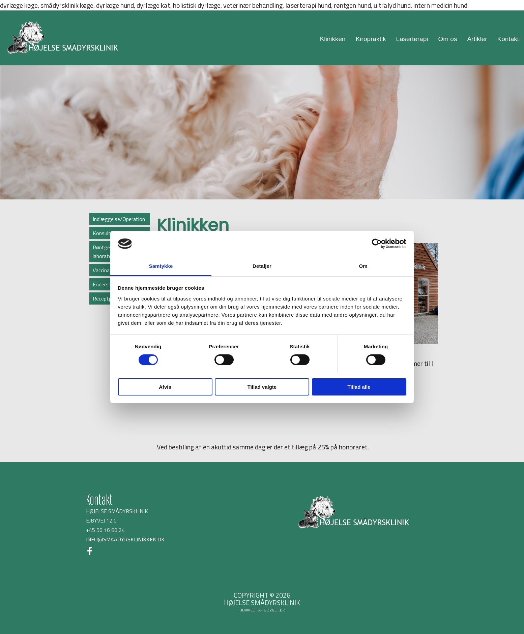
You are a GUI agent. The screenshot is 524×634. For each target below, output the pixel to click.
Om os (447, 38)
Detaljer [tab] (262, 266)
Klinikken (333, 38)
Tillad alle (358, 387)
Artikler (477, 38)
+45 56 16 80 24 (377, 17)
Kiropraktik (371, 38)
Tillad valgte (262, 387)
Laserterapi (412, 38)
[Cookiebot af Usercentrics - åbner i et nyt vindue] (376, 244)
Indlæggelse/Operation (119, 219)
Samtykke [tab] (161, 266)
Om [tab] (363, 266)
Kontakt (508, 38)
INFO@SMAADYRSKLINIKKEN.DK (466, 17)
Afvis (165, 387)
